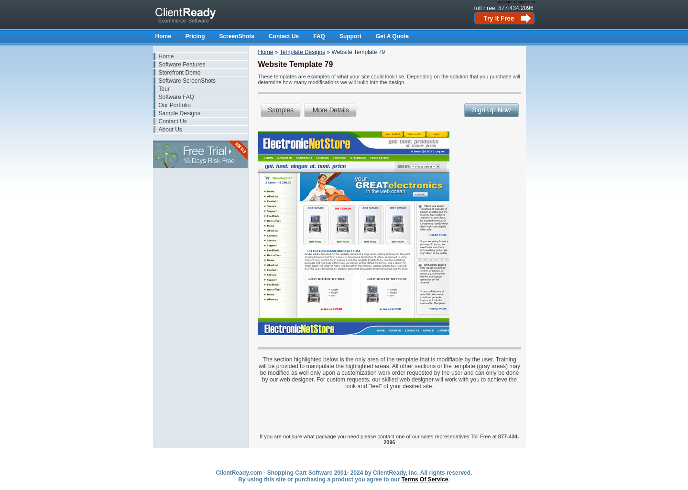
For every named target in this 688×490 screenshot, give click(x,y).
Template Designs (302, 52)
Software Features (182, 64)
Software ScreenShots (187, 80)
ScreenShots (236, 36)
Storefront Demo (180, 72)
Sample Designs (179, 113)
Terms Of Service (425, 479)
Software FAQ (177, 97)
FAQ (319, 36)
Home (163, 36)
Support (350, 36)
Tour (164, 89)
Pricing (195, 36)
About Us (170, 129)
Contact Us (284, 36)
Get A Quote (392, 36)
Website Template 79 (358, 52)
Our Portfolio (175, 105)
